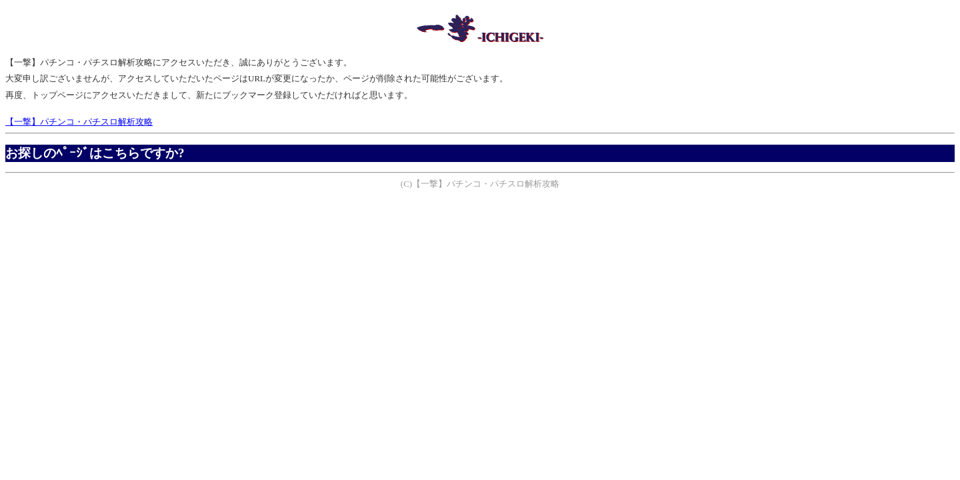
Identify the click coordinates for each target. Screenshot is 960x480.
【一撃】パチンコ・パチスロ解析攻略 (79, 122)
